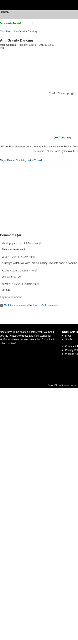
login (35, 23)
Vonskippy (7, 243)
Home (5, 11)
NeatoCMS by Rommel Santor (62, 385)
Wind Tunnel (35, 160)
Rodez (5, 270)
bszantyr (6, 284)
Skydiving (21, 160)
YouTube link (62, 137)
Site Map (70, 339)
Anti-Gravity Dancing (16, 40)
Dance (10, 160)
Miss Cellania (8, 44)
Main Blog (5, 31)
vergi (4, 257)
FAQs (68, 335)
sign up (27, 23)
